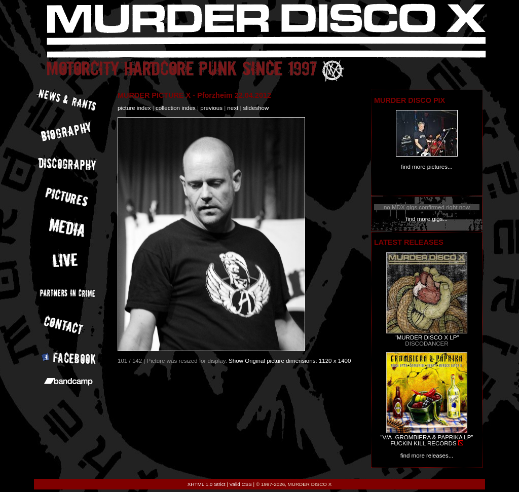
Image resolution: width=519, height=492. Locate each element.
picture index (134, 108)
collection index (176, 108)
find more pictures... (426, 167)
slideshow (256, 108)
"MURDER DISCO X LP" (427, 337)
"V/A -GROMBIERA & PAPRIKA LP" (426, 437)
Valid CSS (241, 484)
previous (211, 108)
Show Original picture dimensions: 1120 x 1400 (290, 361)
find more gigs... (427, 219)
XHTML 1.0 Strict (207, 484)
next (232, 108)
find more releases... (427, 455)
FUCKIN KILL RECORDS (423, 443)
